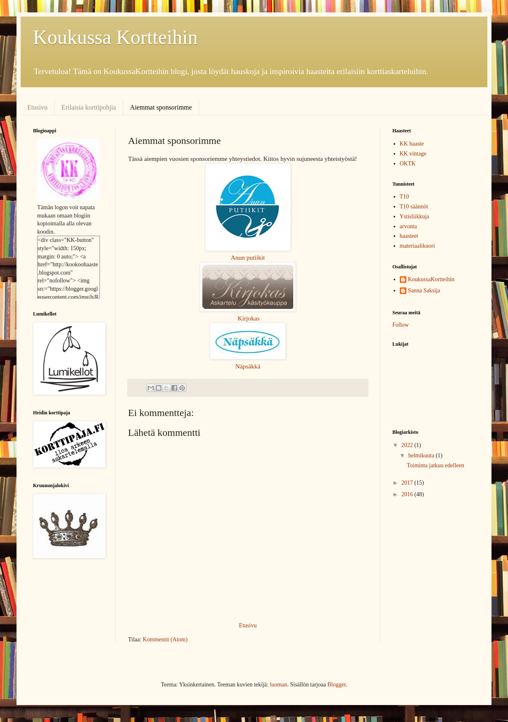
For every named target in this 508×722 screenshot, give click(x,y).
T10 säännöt (414, 206)
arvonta (408, 226)
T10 (404, 197)
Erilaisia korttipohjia (89, 107)
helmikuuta (422, 455)
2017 (408, 483)
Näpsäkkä (248, 366)
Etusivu (37, 107)
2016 (408, 494)
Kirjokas (248, 318)
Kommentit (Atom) (165, 639)
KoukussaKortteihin (431, 279)
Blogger (337, 684)
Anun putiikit (248, 257)
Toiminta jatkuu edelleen (435, 465)
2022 (408, 445)
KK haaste (412, 144)
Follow (400, 325)
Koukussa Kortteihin (115, 37)
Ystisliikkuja (415, 216)
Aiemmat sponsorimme (161, 107)
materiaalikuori (417, 246)
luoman (278, 684)
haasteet (409, 236)
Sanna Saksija (424, 290)
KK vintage (413, 154)
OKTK (408, 163)
